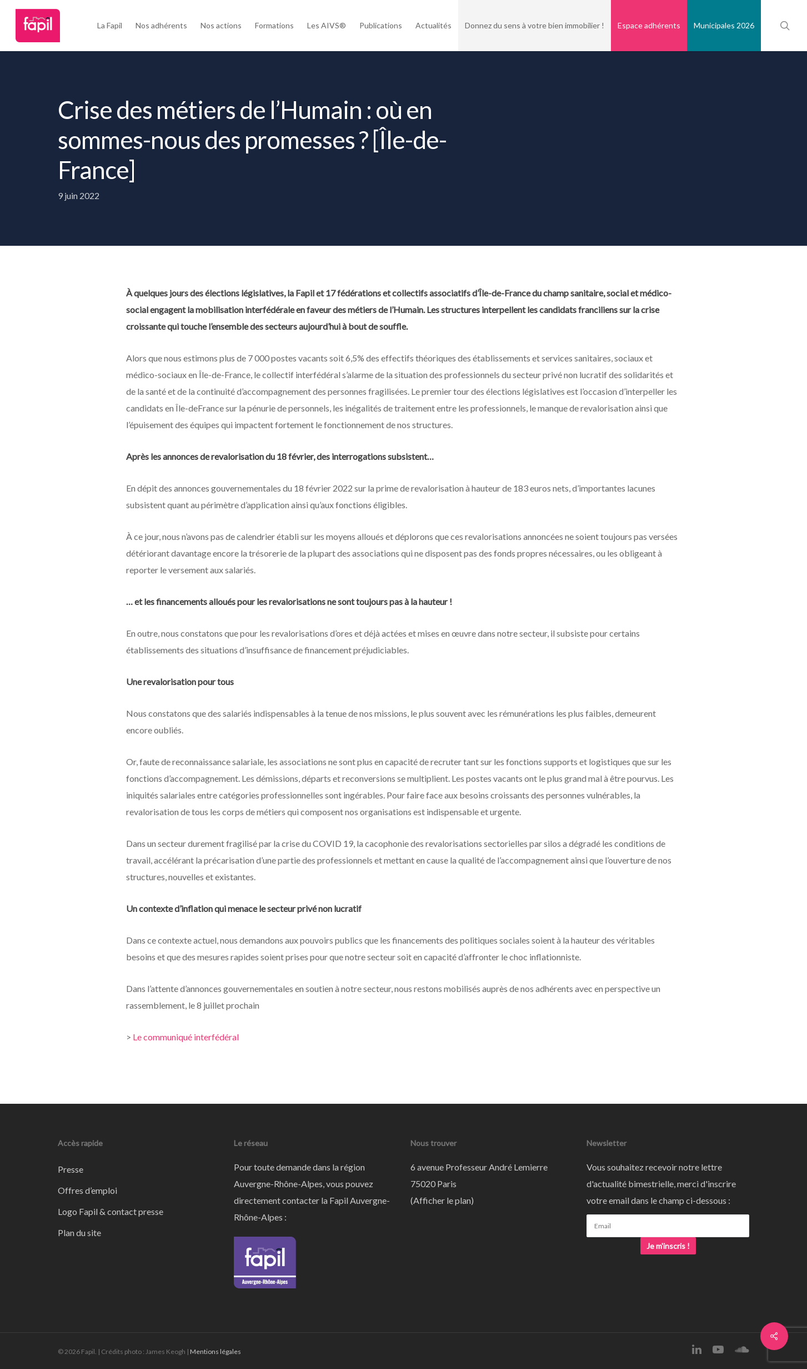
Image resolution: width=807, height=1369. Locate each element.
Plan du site (79, 1232)
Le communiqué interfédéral (186, 1036)
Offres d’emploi (87, 1190)
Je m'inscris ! (668, 1246)
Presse (70, 1169)
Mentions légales (215, 1351)
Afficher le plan (442, 1200)
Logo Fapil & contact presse (110, 1211)
